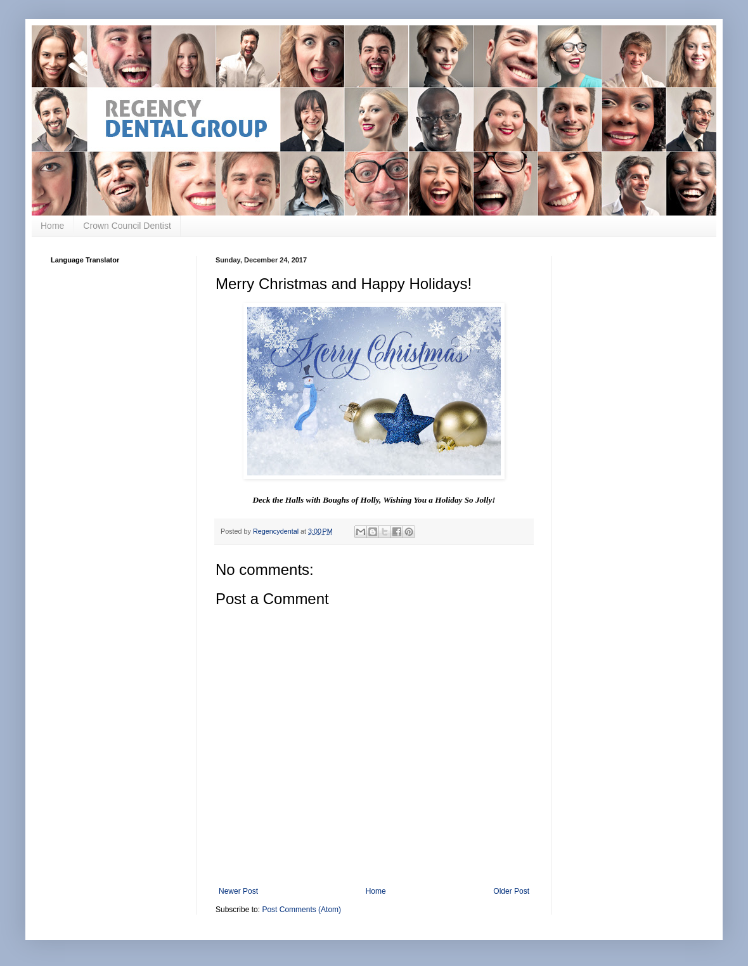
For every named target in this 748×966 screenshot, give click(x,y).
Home (52, 226)
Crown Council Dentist (127, 226)
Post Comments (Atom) (301, 909)
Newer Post (238, 891)
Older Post (511, 891)
